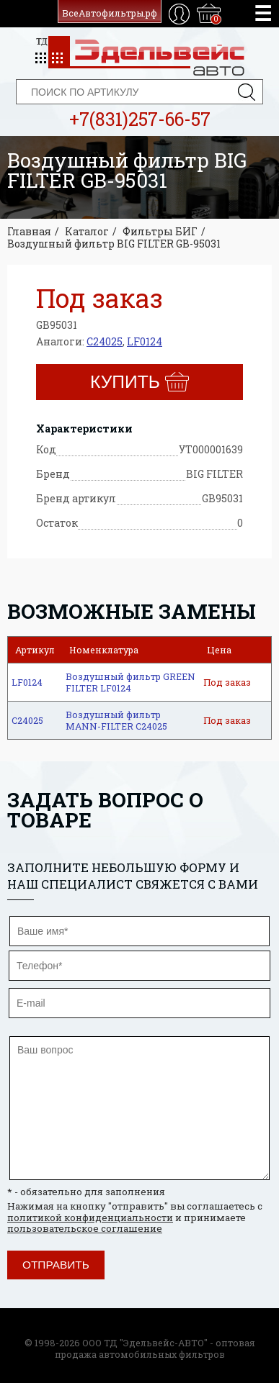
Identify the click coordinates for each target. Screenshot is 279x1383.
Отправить (55, 1265)
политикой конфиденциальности (90, 1217)
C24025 (105, 341)
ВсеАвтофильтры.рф (109, 13)
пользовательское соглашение (84, 1228)
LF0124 (144, 341)
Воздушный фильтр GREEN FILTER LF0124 (130, 682)
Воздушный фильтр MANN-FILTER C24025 (116, 720)
